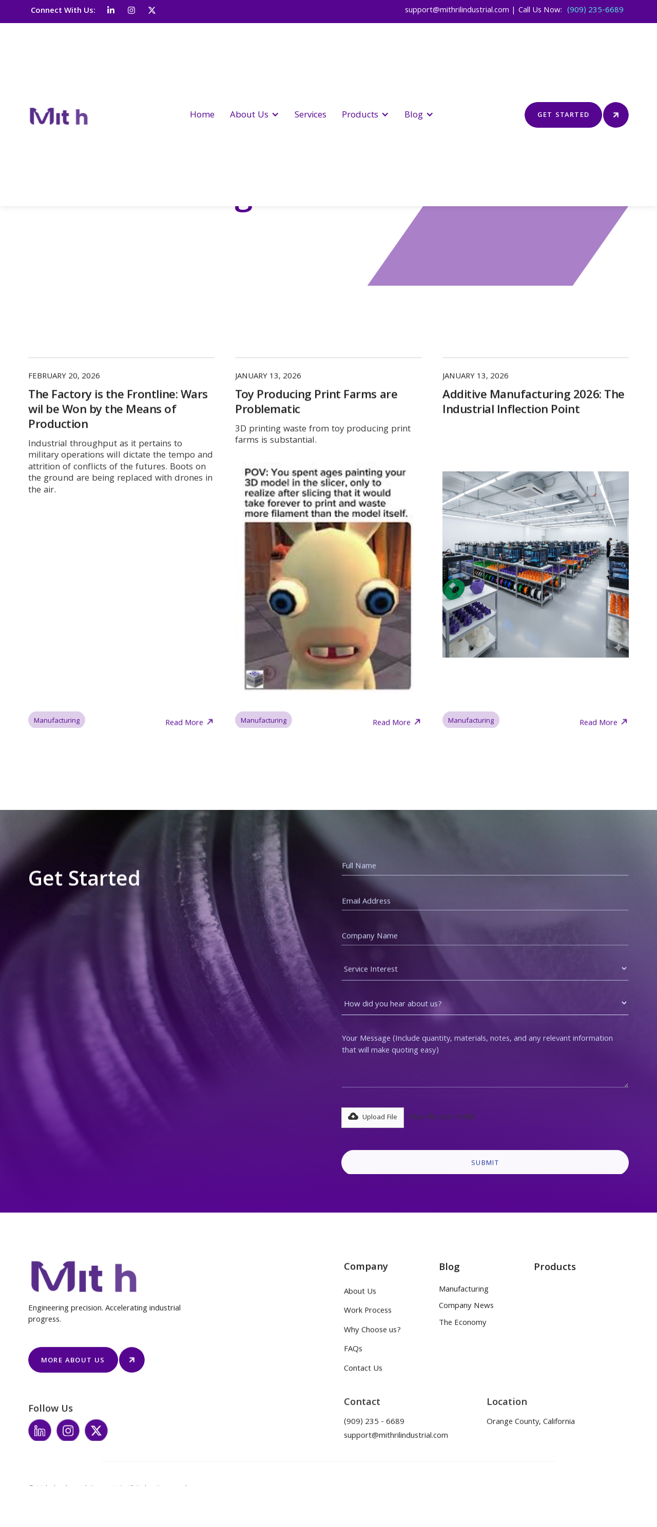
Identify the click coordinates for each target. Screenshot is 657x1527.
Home (202, 115)
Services (310, 115)
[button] (254, 114)
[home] (67, 114)
